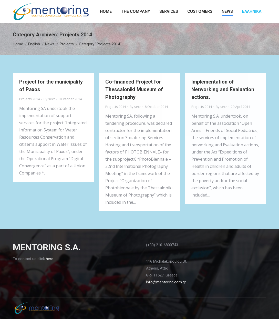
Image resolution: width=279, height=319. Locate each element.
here (49, 258)
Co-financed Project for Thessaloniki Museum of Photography (134, 89)
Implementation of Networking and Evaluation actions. (222, 89)
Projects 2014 (29, 99)
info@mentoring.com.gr (166, 282)
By (49, 99)
